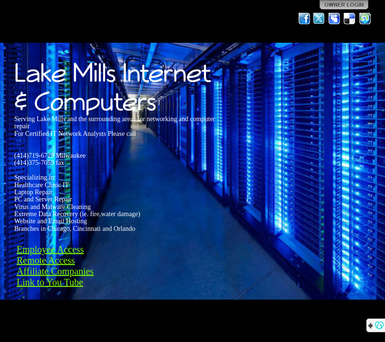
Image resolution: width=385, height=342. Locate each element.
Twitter (319, 18)
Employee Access (50, 249)
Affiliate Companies (55, 271)
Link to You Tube (50, 282)
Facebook (304, 18)
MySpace (334, 18)
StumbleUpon (365, 18)
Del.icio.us (350, 18)
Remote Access (46, 260)
